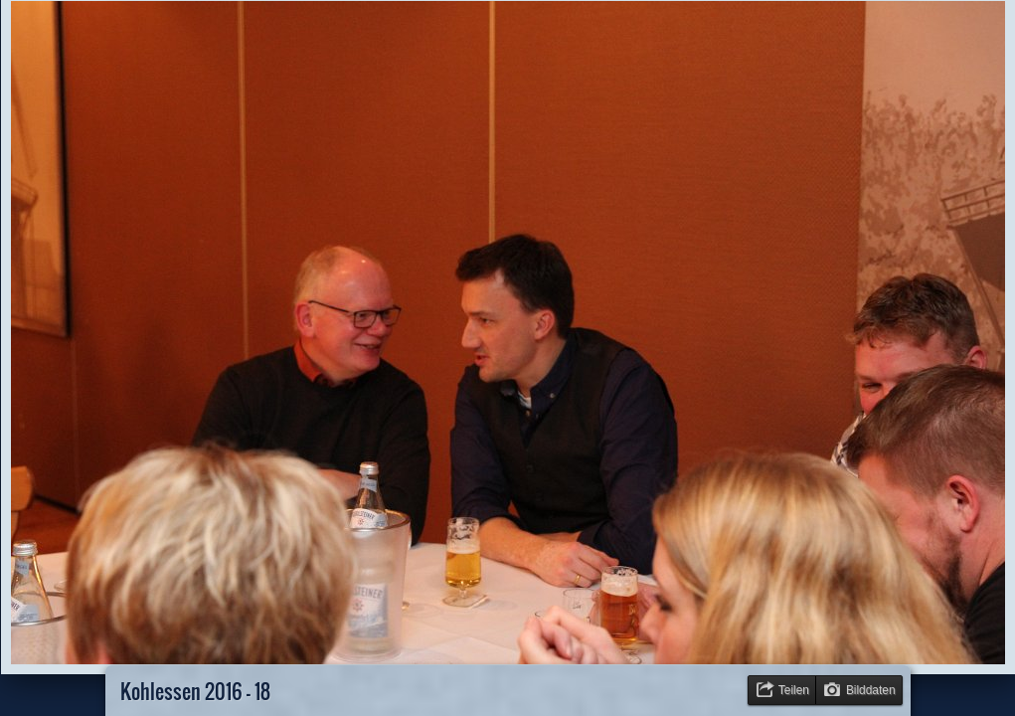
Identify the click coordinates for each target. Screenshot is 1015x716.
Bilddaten (871, 690)
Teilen (793, 690)
